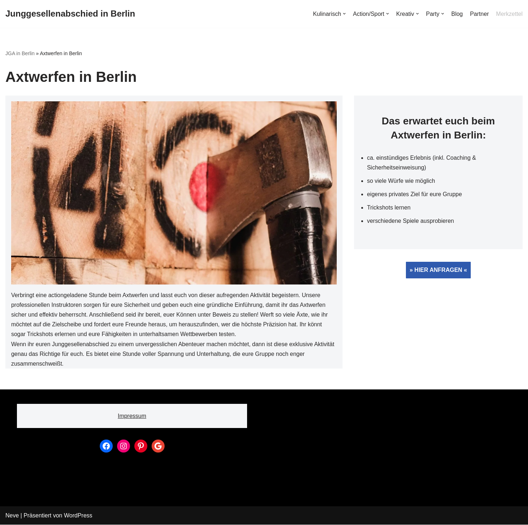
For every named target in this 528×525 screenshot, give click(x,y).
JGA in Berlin (20, 53)
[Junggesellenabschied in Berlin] (70, 13)
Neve (12, 516)
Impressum (132, 416)
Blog (457, 14)
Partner (479, 14)
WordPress (78, 516)
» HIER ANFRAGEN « (438, 270)
